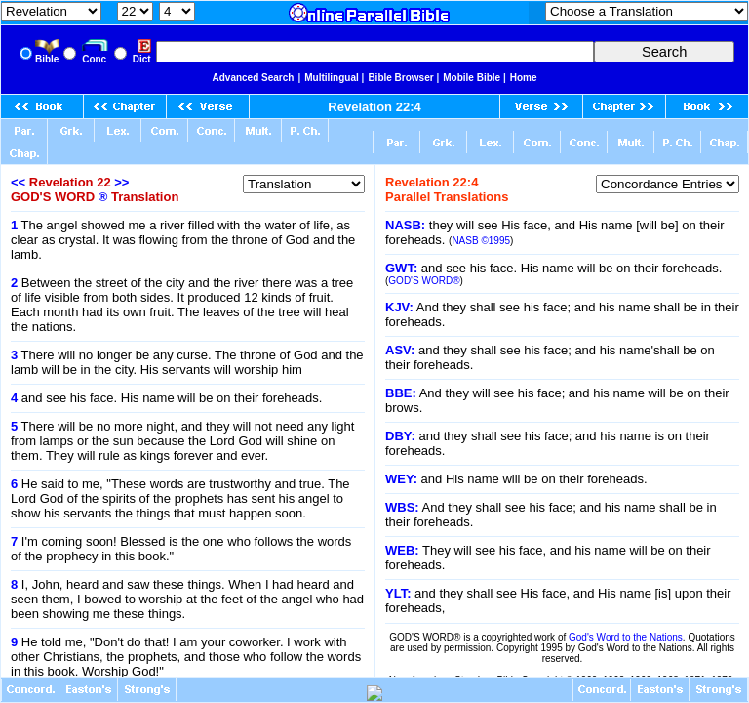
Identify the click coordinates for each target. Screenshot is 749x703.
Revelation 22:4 (374, 107)
